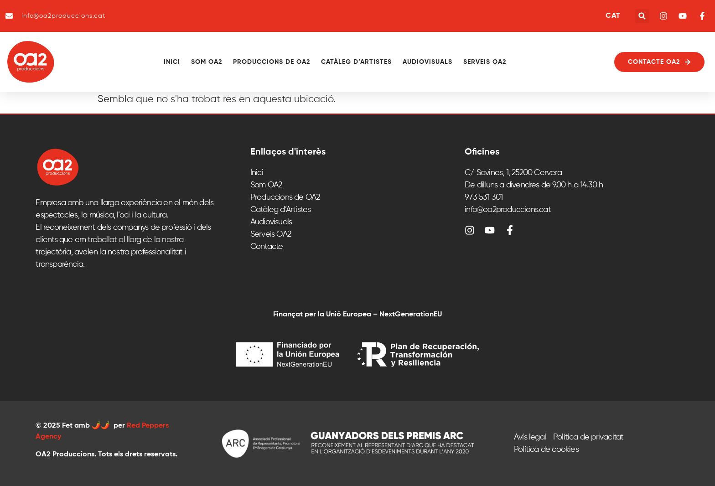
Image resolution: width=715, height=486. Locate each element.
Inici (172, 62)
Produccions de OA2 (271, 62)
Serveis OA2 (484, 62)
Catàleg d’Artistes (356, 62)
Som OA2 (206, 62)
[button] (642, 16)
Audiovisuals (427, 62)
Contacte (266, 247)
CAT (613, 16)
